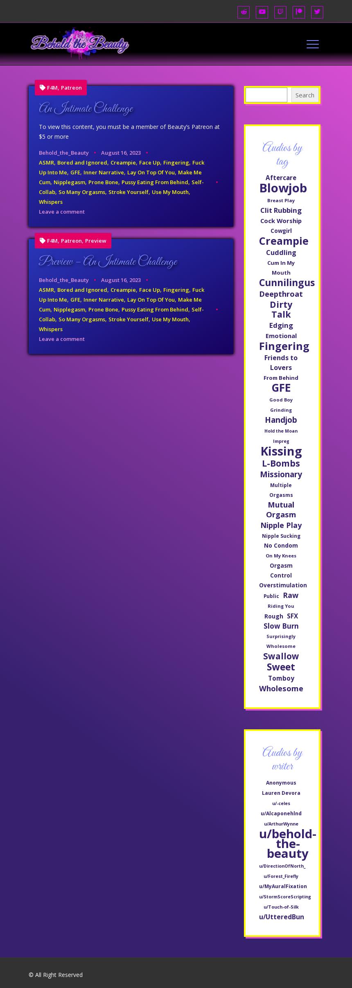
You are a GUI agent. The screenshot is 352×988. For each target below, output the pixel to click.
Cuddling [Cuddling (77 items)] (281, 252)
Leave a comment (62, 211)
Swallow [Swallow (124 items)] (281, 656)
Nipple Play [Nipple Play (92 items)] (281, 525)
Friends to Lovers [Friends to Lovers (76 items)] (281, 362)
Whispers (51, 201)
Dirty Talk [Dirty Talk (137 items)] (281, 309)
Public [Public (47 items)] (271, 596)
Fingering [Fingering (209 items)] (284, 346)
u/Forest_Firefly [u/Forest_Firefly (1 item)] (281, 876)
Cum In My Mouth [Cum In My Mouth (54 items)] (281, 267)
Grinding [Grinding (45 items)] (281, 410)
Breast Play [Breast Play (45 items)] (281, 200)
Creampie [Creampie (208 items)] (284, 241)
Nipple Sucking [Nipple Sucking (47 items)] (281, 535)
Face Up (149, 162)
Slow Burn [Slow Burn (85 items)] (281, 626)
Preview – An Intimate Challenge (108, 262)
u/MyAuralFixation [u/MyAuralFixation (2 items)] (283, 886)
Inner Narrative (103, 172)
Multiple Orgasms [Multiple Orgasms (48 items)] (281, 490)
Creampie (123, 162)
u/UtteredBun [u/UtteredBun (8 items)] (281, 916)
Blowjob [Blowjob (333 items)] (283, 188)
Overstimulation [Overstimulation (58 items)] (283, 585)
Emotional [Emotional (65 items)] (281, 336)
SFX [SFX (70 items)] (292, 616)
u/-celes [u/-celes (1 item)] (281, 803)
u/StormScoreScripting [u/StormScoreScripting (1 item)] (285, 897)
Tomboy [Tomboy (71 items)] (281, 678)
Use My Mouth (170, 192)
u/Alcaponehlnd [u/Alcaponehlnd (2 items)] (281, 813)
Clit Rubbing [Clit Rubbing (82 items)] (281, 210)
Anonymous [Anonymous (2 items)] (281, 782)
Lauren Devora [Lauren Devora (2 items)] (281, 792)
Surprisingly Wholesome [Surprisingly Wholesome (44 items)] (281, 641)
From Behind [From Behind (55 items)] (281, 377)
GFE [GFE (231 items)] (281, 387)
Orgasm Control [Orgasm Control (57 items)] (281, 570)
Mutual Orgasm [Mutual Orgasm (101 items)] (281, 509)
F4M (52, 87)
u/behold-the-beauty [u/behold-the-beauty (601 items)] (287, 843)
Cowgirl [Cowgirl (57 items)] (281, 231)
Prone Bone (103, 182)
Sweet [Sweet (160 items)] (281, 667)
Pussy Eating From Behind (155, 182)
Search (305, 95)
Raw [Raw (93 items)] (290, 595)
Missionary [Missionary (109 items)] (281, 474)
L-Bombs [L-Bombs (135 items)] (281, 463)
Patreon (71, 87)
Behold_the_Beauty (64, 152)
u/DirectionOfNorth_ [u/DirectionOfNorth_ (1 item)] (282, 866)
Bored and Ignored (82, 162)
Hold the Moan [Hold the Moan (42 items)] (281, 431)
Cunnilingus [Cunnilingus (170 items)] (287, 282)
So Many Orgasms (82, 192)
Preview (95, 241)
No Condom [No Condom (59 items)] (281, 545)
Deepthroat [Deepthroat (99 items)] (281, 294)
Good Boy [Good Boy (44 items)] (281, 400)
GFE (75, 172)
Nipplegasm (69, 182)
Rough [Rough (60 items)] (273, 616)
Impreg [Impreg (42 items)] (281, 441)
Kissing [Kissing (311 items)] (281, 451)
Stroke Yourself (128, 192)
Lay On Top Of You (151, 172)
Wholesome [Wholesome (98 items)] (281, 688)
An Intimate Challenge (86, 109)
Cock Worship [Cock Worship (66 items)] (281, 221)
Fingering (176, 162)
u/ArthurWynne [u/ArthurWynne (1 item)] (281, 824)
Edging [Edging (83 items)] (281, 325)
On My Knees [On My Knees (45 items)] (281, 556)
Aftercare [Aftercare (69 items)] (281, 178)
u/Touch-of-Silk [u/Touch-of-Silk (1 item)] (281, 907)
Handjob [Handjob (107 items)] (281, 420)
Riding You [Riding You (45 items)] (281, 606)
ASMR (46, 162)
